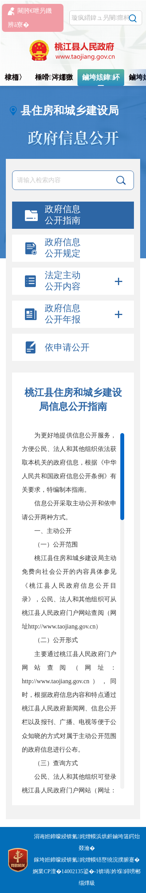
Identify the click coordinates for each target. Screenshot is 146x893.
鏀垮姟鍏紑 (101, 77)
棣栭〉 (15, 77)
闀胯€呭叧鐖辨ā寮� (30, 17)
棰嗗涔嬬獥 (54, 77)
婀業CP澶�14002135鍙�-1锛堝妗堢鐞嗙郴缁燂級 (87, 877)
